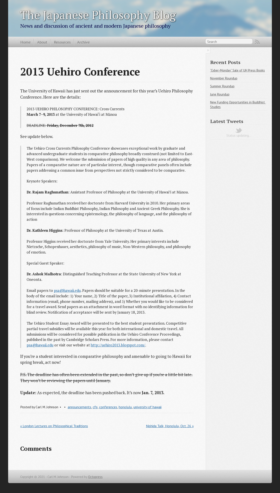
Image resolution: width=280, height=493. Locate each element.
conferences (108, 407)
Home (25, 42)
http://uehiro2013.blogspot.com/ (118, 345)
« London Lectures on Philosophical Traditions (54, 426)
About (42, 42)
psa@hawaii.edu (67, 290)
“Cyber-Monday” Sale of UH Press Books (237, 70)
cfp (95, 407)
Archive (83, 42)
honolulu (125, 407)
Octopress (95, 477)
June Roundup (219, 94)
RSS (257, 42)
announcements (79, 407)
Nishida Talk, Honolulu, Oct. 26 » (170, 426)
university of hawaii (147, 407)
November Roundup (223, 78)
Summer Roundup (222, 86)
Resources (62, 42)
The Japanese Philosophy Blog (98, 14)
